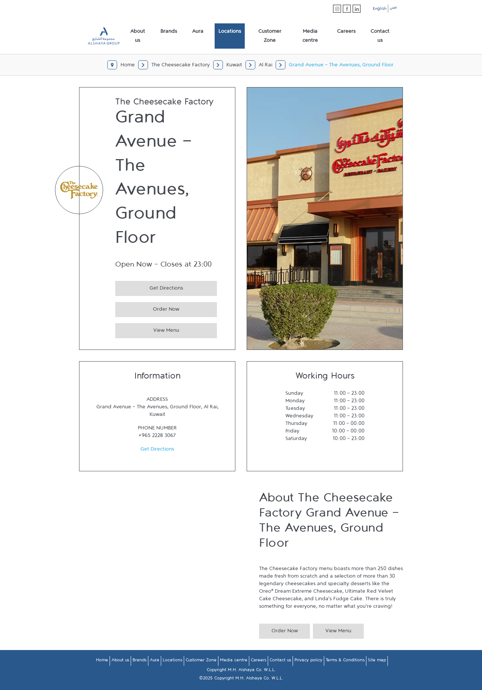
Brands (139, 661)
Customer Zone (201, 661)
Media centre (233, 661)
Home (102, 661)
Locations (172, 661)
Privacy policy (308, 661)
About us (120, 661)
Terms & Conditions (345, 661)
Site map (377, 661)
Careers (258, 661)
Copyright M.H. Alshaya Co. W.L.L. (241, 671)
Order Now (147, 308)
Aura (154, 661)
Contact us (280, 661)
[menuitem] (137, 36)
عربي (393, 8)
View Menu (147, 329)
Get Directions (149, 287)
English (379, 10)
